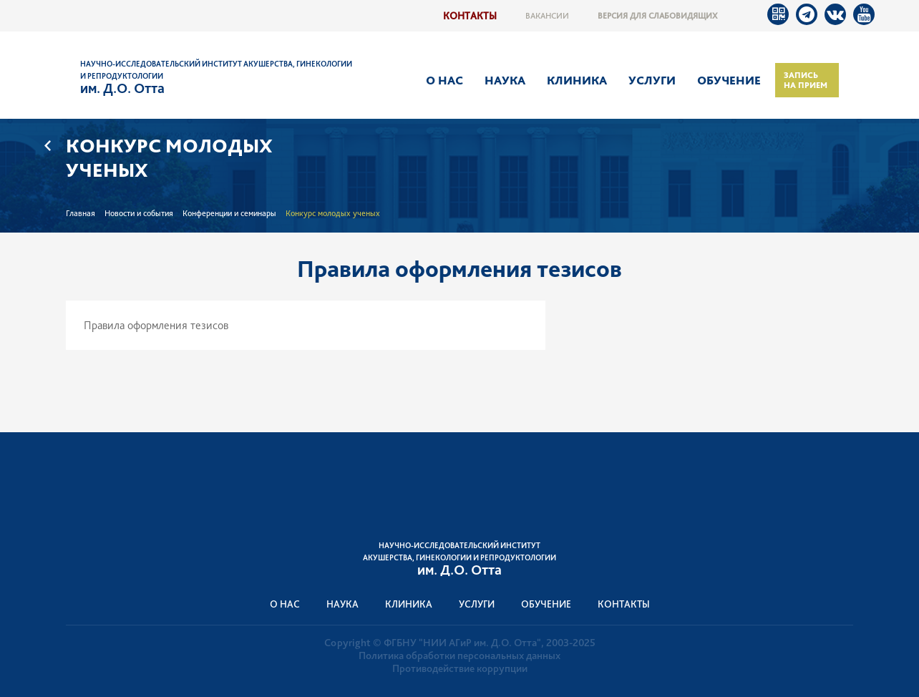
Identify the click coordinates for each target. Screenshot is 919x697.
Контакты (470, 15)
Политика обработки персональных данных (459, 655)
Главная (80, 213)
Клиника (577, 80)
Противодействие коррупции (459, 668)
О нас (444, 80)
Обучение (729, 80)
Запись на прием (805, 80)
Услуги (652, 80)
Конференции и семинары (229, 213)
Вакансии (547, 16)
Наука (505, 80)
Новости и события (138, 213)
